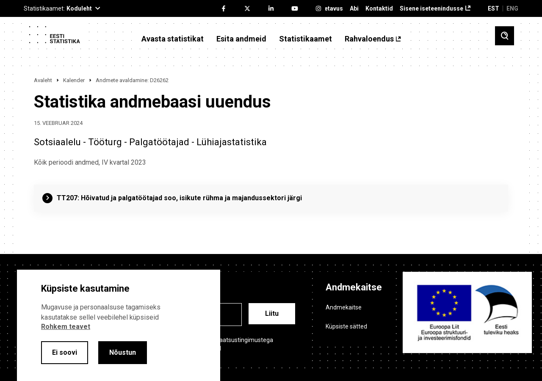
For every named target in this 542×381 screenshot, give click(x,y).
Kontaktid (379, 9)
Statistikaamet (305, 39)
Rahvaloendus (369, 39)
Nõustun (122, 352)
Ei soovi (64, 352)
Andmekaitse (344, 307)
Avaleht (43, 80)
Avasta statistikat (172, 39)
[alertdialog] (118, 325)
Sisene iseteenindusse (431, 9)
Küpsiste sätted (346, 326)
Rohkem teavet (65, 327)
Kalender (74, 80)
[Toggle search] (504, 36)
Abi (354, 9)
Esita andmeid (241, 39)
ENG (512, 8)
